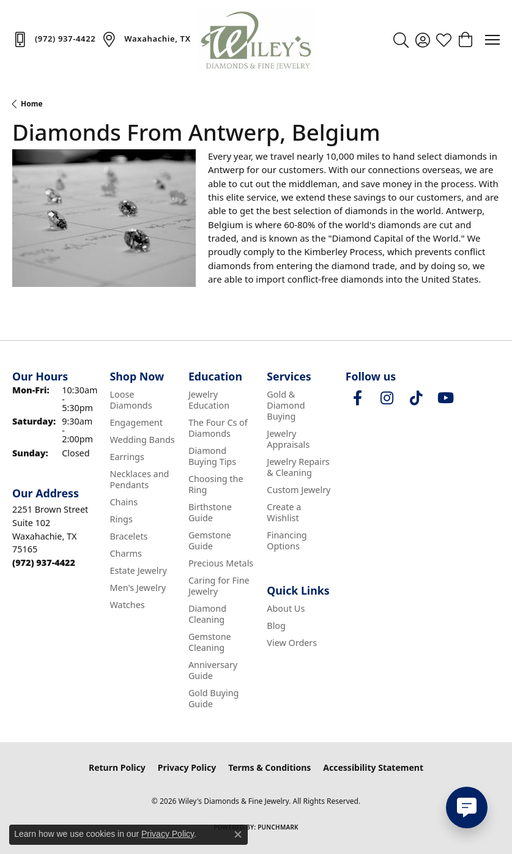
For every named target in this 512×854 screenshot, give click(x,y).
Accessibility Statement (373, 767)
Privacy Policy (187, 767)
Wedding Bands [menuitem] (141, 439)
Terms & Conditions (269, 767)
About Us (286, 608)
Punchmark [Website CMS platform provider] (278, 827)
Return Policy (117, 767)
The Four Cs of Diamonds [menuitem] (218, 428)
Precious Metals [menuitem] (220, 563)
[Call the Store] (43, 562)
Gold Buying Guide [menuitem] (213, 698)
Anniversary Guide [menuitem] (212, 670)
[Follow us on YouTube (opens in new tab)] (446, 398)
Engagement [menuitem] (135, 422)
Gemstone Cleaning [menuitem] (209, 642)
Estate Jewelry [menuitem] (137, 570)
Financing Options (286, 540)
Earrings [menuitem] (126, 456)
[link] (53, 39)
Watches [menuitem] (126, 605)
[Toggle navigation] (492, 40)
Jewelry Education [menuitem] (208, 399)
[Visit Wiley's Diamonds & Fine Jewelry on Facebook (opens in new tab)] (358, 398)
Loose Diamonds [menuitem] (130, 399)
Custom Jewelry (298, 490)
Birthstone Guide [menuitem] (210, 512)
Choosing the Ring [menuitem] (215, 484)
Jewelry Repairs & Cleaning (298, 467)
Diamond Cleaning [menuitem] (207, 614)
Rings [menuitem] (120, 519)
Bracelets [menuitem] (128, 536)
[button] (401, 40)
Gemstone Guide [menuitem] (209, 540)
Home (32, 103)
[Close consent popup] (238, 834)
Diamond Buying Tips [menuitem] (212, 456)
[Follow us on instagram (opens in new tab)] (387, 398)
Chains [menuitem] (123, 502)
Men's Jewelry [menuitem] (137, 587)
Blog (276, 625)
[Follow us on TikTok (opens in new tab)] (416, 398)
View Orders (292, 642)
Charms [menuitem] (125, 553)
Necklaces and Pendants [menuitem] (139, 479)
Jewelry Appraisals (288, 439)
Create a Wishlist (284, 512)
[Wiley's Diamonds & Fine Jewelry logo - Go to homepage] (256, 40)
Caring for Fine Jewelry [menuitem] (219, 585)
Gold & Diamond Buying (286, 405)
